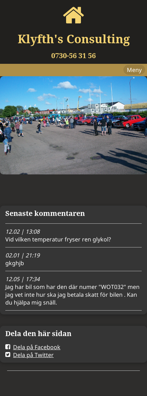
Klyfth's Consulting (74, 39)
